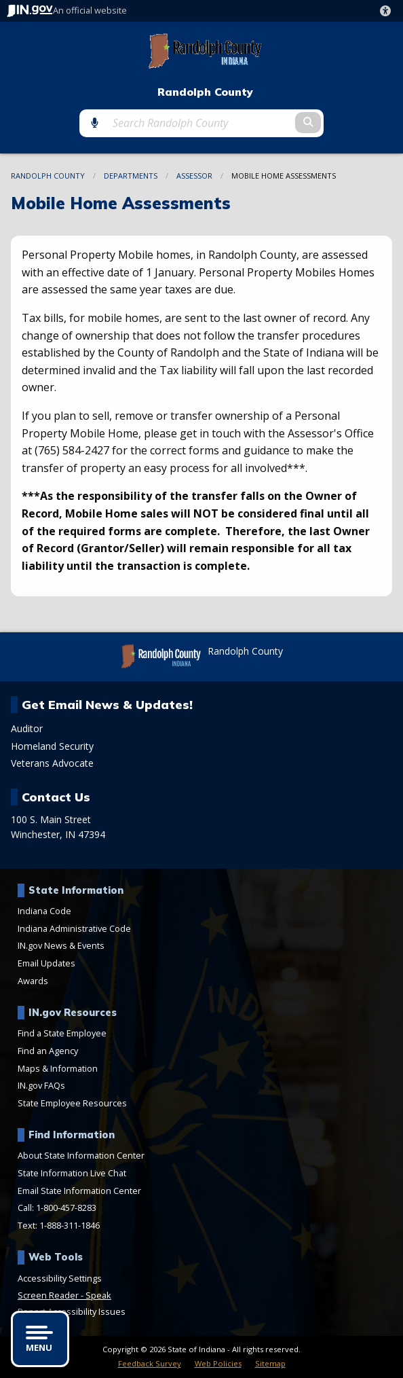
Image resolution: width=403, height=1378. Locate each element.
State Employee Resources (72, 1103)
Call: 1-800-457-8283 (57, 1207)
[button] (388, 10)
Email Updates (46, 963)
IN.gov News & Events (61, 945)
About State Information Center (81, 1155)
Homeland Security (52, 746)
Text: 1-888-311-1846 (59, 1225)
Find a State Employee (62, 1033)
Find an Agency (48, 1050)
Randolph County (205, 92)
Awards (33, 980)
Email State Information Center (79, 1190)
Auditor (27, 728)
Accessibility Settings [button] (60, 1278)
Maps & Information (58, 1068)
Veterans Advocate (52, 763)
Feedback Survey (149, 1363)
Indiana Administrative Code (74, 928)
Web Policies (218, 1363)
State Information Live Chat (72, 1172)
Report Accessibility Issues (72, 1311)
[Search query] (201, 123)
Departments (130, 175)
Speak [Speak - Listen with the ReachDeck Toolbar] (98, 1295)
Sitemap (270, 1363)
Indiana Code (44, 910)
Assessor (194, 175)
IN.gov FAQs (41, 1085)
